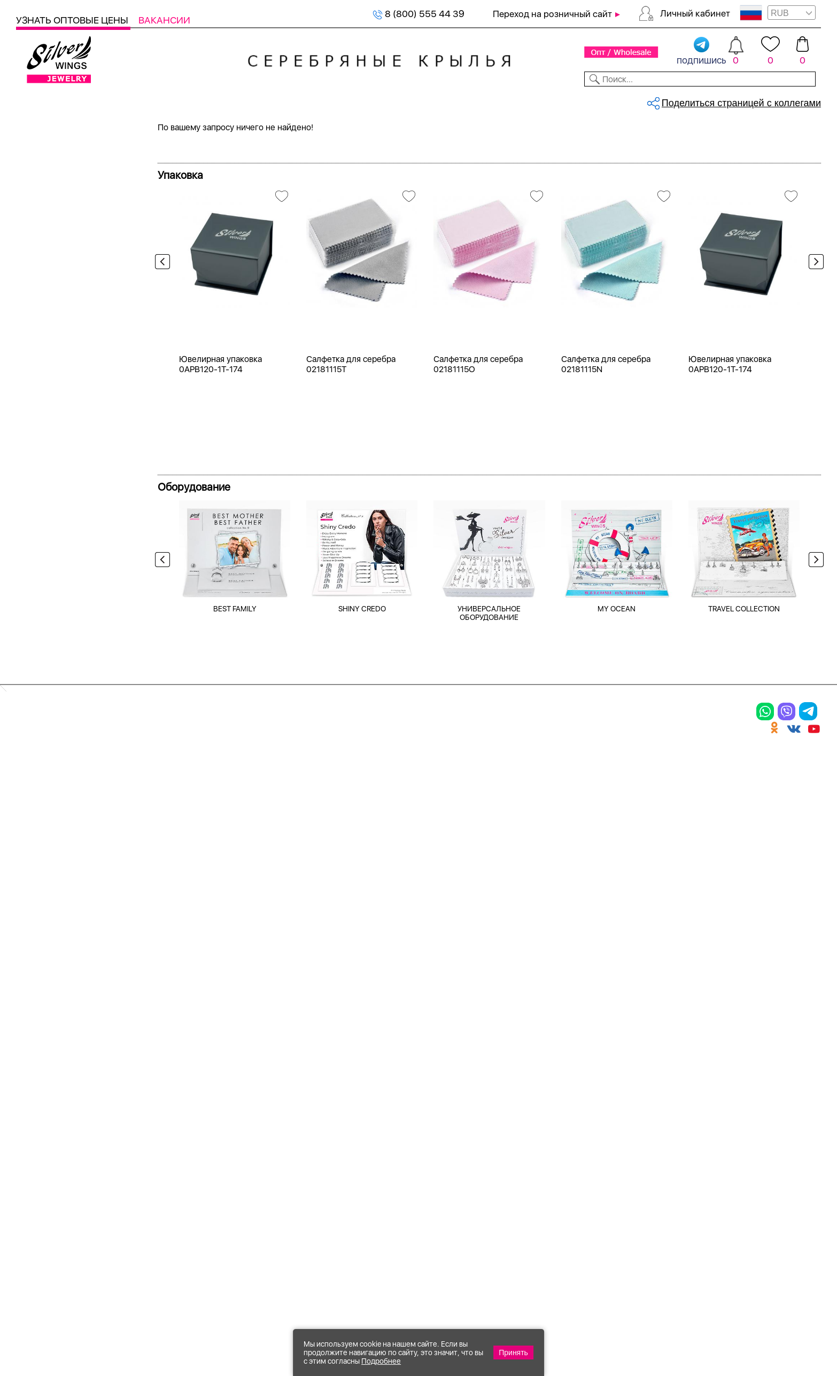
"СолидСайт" (359, 1266)
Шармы (36, 1122)
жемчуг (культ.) (63, 444)
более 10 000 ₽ (62, 795)
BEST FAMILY (235, 910)
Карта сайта (528, 1173)
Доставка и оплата (545, 1048)
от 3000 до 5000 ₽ (70, 757)
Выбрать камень (107, 100)
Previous (165, 366)
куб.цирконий (59, 540)
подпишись (701, 51)
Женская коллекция (60, 157)
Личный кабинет (695, 13)
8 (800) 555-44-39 (771, 1318)
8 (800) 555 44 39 (418, 13)
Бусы (150, 1122)
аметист (47, 405)
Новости (470, 100)
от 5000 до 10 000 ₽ (73, 776)
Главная (169, 136)
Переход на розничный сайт (552, 14)
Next (813, 366)
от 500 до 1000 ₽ (66, 719)
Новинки (213, 100)
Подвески (42, 1103)
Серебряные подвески (220, 136)
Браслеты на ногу (183, 1103)
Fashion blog (528, 1154)
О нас (510, 1084)
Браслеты (162, 1048)
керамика (50, 463)
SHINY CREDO (362, 910)
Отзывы (802, 100)
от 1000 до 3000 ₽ (69, 738)
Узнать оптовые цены (73, 20)
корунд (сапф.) (61, 501)
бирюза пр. (53, 367)
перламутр (53, 617)
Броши (154, 1084)
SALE (169, 100)
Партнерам (409, 100)
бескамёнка (55, 424)
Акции (392, 1084)
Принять (513, 1352)
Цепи (269, 1048)
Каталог (36, 100)
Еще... (27, 635)
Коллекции (342, 100)
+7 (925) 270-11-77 (662, 1318)
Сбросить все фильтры (206, 179)
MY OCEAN (617, 910)
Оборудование (734, 100)
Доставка (528, 100)
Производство (414, 1048)
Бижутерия (275, 100)
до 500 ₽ (48, 699)
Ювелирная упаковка (73, 1048)
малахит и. (52, 559)
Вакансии (164, 20)
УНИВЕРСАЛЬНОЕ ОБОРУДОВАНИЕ (489, 914)
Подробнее (381, 1361)
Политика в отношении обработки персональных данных (414, 1202)
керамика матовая (69, 482)
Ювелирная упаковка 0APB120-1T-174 (220, 666)
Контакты (588, 100)
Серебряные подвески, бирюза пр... (313, 136)
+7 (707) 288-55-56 (761, 1337)
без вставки (55, 386)
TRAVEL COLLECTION (744, 910)
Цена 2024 (52, 316)
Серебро (48, 265)
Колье (42, 215)
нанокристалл (59, 597)
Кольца (45, 176)
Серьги (45, 195)
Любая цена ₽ (59, 680)
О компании (655, 100)
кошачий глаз (58, 520)
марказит (50, 578)
